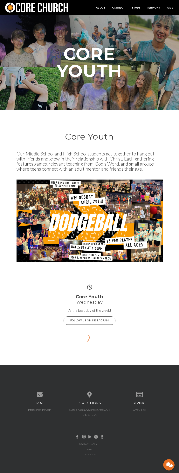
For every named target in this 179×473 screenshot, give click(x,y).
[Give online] (139, 394)
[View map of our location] (89, 394)
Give (170, 7)
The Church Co (89, 453)
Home (89, 448)
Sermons (153, 7)
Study (136, 7)
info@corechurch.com (39, 408)
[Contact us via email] (40, 394)
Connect (118, 7)
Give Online (139, 408)
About (100, 7)
